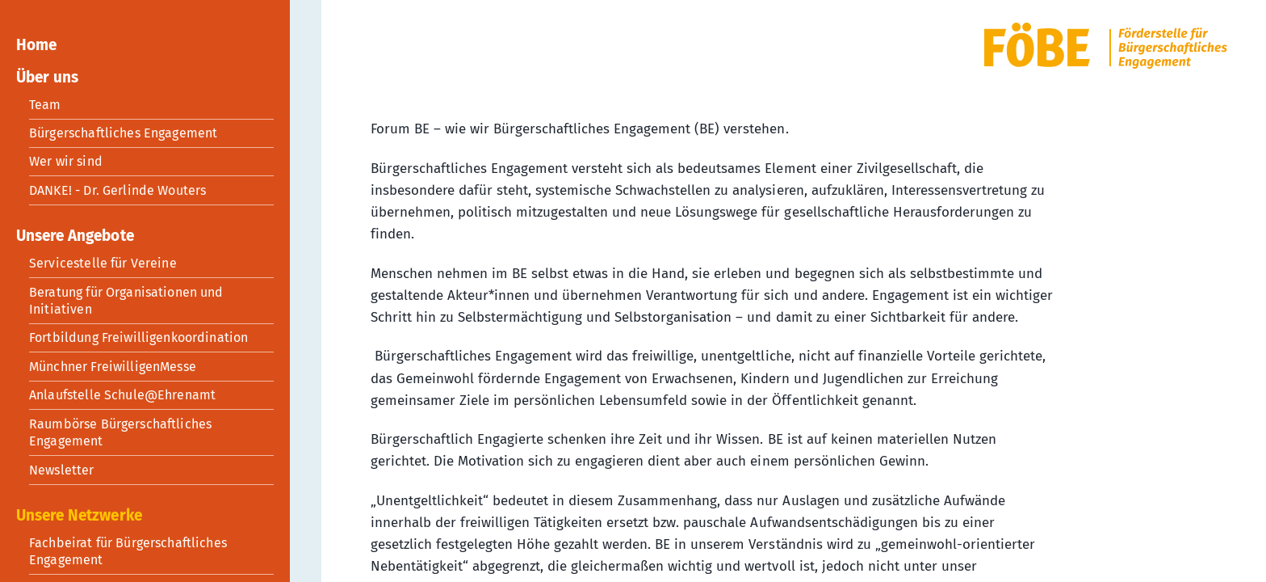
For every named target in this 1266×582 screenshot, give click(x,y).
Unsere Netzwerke (79, 515)
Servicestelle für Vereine (103, 263)
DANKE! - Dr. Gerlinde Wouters (117, 190)
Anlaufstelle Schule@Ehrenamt (122, 395)
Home (36, 45)
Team (45, 104)
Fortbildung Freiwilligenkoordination (138, 337)
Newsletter (61, 470)
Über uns (47, 77)
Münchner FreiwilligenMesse (112, 366)
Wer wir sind (66, 161)
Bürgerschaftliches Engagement (123, 133)
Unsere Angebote (75, 235)
